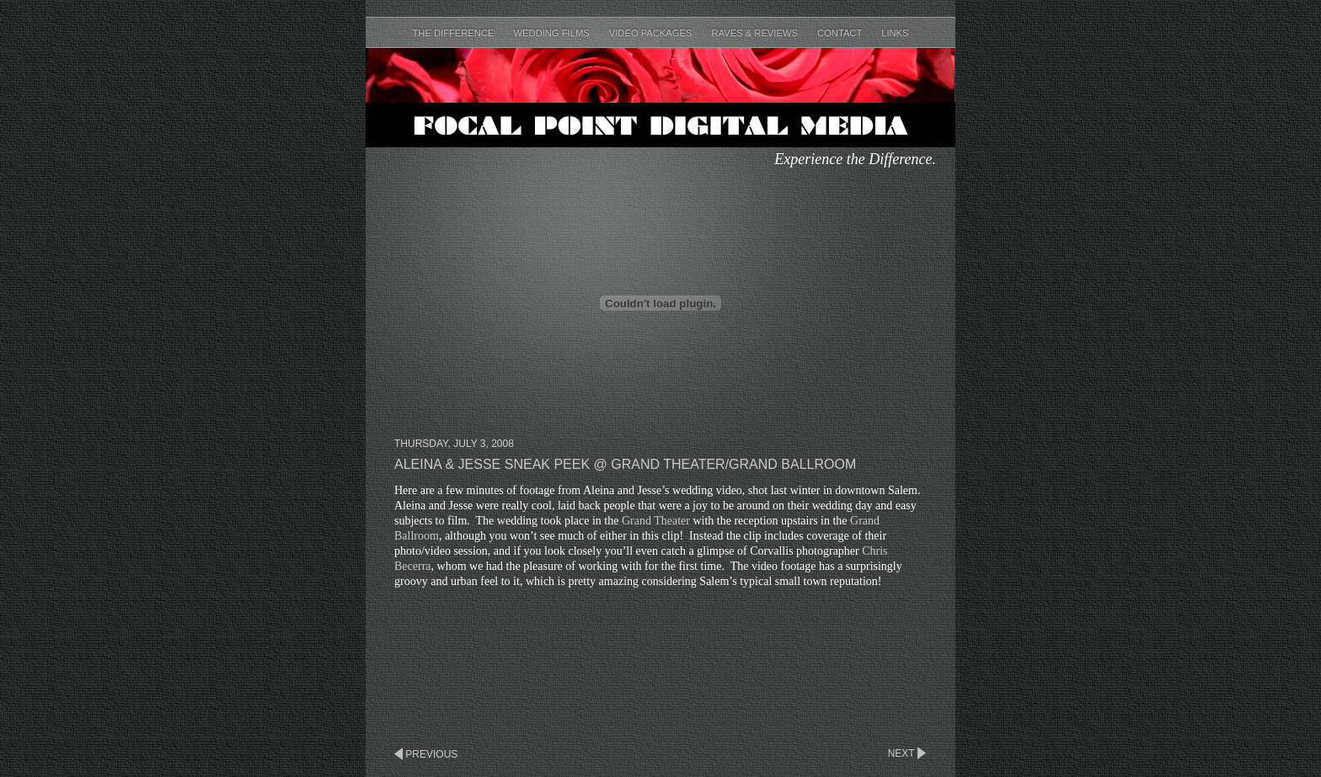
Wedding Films (553, 33)
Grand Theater (656, 520)
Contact (840, 33)
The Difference (454, 33)
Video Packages (652, 33)
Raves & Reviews (756, 33)
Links (894, 33)
